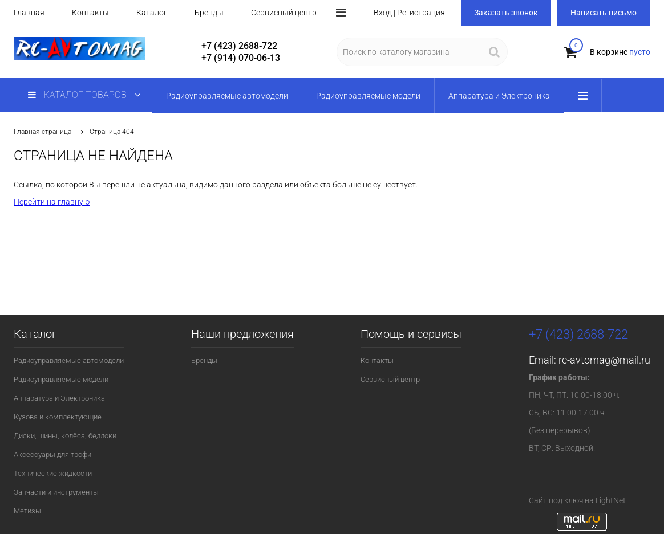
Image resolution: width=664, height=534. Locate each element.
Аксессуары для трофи (52, 454)
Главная (29, 12)
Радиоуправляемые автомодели (69, 360)
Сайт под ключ (556, 500)
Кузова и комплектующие (58, 417)
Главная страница (42, 132)
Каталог (151, 12)
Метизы (27, 511)
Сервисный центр (284, 12)
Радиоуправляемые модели (61, 379)
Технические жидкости (53, 473)
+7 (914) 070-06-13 (240, 57)
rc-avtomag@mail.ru (604, 360)
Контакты (90, 12)
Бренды (209, 12)
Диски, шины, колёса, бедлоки (65, 435)
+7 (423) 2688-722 (239, 45)
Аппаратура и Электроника (59, 398)
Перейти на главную (52, 201)
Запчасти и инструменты (56, 492)
